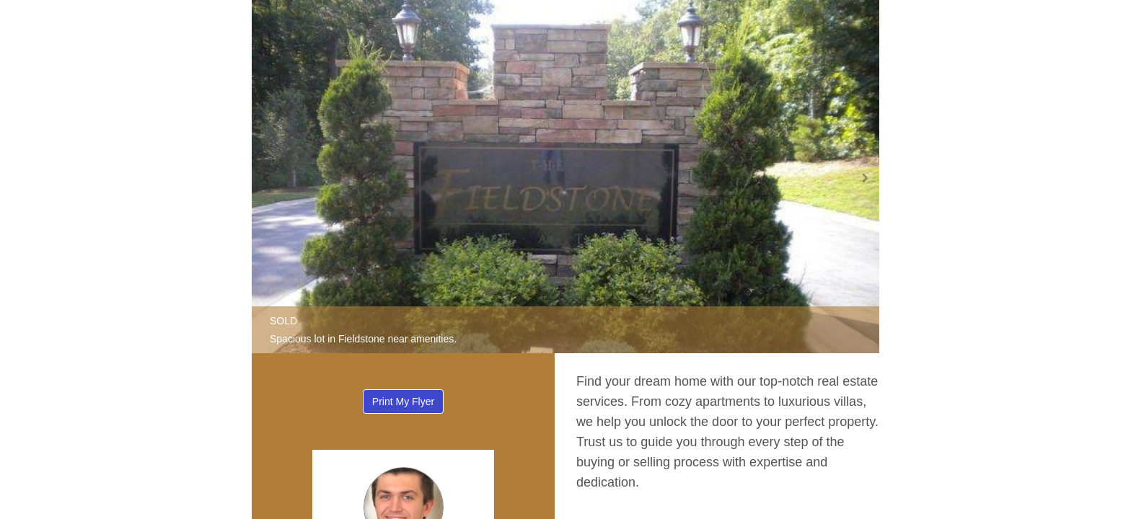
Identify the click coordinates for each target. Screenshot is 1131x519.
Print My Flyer (403, 401)
